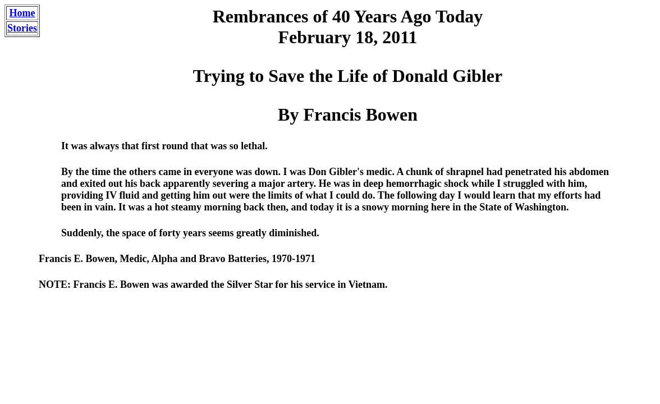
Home (22, 13)
